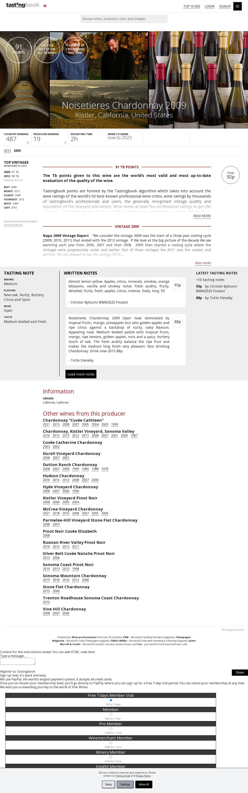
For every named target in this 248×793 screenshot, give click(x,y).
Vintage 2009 (127, 226)
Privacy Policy (143, 775)
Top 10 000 (191, 6)
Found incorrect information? (21, 223)
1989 (85, 469)
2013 (65, 435)
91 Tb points (127, 167)
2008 (65, 424)
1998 (75, 569)
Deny (108, 784)
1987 (134, 435)
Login (209, 6)
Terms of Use (123, 775)
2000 (124, 435)
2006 (95, 480)
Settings (125, 784)
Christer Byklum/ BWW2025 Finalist (216, 288)
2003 (104, 424)
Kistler (85, 114)
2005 (85, 424)
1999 (114, 424)
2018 (56, 513)
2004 (95, 424)
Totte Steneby (221, 297)
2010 (65, 513)
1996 (75, 491)
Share (240, 673)
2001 (114, 435)
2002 (56, 446)
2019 (46, 569)
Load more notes (80, 374)
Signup (225, 6)
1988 (95, 469)
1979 (104, 469)
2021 (46, 424)
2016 (46, 435)
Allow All (144, 784)
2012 (7, 150)
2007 (75, 424)
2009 (17, 150)
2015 (56, 424)
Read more (202, 216)
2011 (85, 435)
